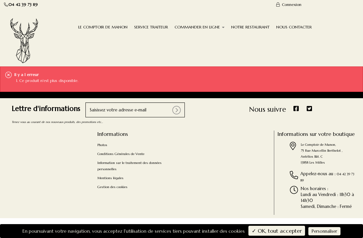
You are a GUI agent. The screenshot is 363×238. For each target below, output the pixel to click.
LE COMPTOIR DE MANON (103, 26)
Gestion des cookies (112, 187)
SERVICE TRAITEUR (151, 26)
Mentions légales (110, 178)
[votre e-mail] (135, 109)
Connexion (288, 4)
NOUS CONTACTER (294, 26)
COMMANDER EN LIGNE (200, 26)
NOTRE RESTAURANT (250, 26)
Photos (102, 145)
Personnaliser (324, 231)
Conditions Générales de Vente (120, 154)
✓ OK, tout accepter (277, 230)
